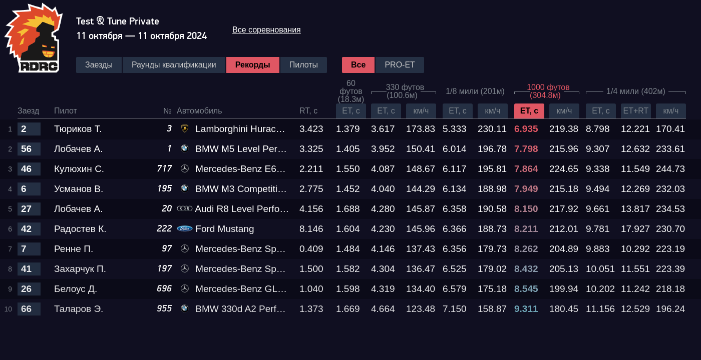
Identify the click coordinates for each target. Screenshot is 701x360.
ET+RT (636, 110)
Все (358, 64)
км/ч (421, 110)
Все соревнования (266, 30)
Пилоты (303, 64)
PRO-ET (400, 64)
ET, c (351, 110)
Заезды (99, 64)
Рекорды (252, 64)
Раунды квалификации (174, 64)
